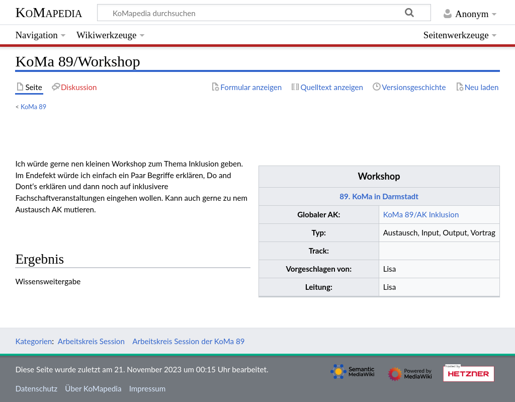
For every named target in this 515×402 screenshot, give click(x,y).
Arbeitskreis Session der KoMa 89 (188, 341)
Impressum (147, 388)
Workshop (379, 176)
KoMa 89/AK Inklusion (421, 214)
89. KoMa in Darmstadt (378, 196)
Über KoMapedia (93, 388)
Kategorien (33, 341)
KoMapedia (48, 12)
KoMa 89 (33, 107)
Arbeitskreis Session (91, 341)
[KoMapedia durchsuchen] (264, 13)
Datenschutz (36, 388)
